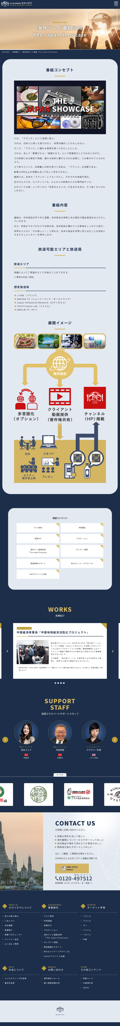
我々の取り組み (12, 920)
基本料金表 (10, 986)
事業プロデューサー (14, 938)
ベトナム (87, 933)
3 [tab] (61, 686)
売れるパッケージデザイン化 (81, 566)
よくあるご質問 (12, 947)
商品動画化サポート (39, 566)
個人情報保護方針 (52, 986)
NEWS (86, 991)
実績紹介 (9, 933)
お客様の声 (88, 986)
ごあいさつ (10, 924)
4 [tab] (64, 686)
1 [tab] (55, 686)
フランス (87, 920)
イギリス (87, 938)
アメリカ (87, 924)
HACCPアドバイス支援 (39, 577)
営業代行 (39, 541)
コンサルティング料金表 (15, 982)
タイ (85, 929)
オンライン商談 (81, 552)
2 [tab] (58, 686)
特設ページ (88, 982)
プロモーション (81, 541)
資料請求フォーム (52, 982)
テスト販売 (39, 530)
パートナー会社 (12, 943)
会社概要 (9, 929)
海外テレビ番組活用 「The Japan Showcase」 (39, 553)
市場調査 (81, 530)
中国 (85, 943)
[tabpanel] (60, 654)
